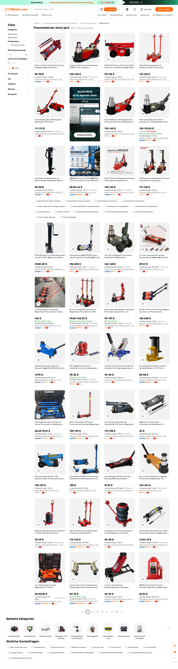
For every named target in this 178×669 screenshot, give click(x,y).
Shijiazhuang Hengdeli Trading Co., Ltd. (153, 324)
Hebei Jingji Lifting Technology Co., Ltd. (119, 79)
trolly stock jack (38, 647)
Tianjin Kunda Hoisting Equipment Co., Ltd (154, 545)
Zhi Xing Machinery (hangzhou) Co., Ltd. (119, 325)
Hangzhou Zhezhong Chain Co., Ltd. (152, 380)
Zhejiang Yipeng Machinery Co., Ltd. (152, 436)
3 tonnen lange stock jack (143, 212)
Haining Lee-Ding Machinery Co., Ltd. (49, 545)
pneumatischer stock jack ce (106, 201)
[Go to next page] (122, 611)
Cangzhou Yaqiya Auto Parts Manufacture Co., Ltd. (85, 436)
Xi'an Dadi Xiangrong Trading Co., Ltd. (49, 436)
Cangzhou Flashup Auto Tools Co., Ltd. (84, 545)
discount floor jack (57, 647)
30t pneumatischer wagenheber (81, 653)
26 (117, 612)
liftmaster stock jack (77, 647)
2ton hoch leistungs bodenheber (86, 212)
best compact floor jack (17, 647)
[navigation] (18, 318)
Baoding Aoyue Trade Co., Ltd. (150, 490)
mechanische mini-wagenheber (117, 206)
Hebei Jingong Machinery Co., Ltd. (48, 325)
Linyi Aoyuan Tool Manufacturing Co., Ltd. (119, 380)
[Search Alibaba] (66, 9)
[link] (175, 646)
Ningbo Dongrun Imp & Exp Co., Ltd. (48, 380)
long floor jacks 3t (42, 212)
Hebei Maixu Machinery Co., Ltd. (82, 79)
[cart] (135, 10)
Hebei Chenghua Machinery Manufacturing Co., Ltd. (119, 269)
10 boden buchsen (15, 653)
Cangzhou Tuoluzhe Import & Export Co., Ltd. (119, 490)
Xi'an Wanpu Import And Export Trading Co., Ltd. (154, 599)
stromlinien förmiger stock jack (140, 653)
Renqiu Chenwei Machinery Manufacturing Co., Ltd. (50, 192)
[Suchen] (110, 9)
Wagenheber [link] (104, 23)
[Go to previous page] (82, 611)
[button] (101, 9)
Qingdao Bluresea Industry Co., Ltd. (83, 490)
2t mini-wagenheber (68, 217)
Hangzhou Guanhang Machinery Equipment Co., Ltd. (119, 436)
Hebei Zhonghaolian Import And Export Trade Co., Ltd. (85, 269)
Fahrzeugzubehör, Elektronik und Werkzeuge (60, 23)
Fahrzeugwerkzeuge (88, 23)
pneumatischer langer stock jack (47, 201)
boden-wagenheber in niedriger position (50, 206)
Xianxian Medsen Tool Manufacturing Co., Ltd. (85, 325)
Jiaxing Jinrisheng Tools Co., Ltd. (151, 269)
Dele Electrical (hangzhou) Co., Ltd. (83, 192)
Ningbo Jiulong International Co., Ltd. (84, 601)
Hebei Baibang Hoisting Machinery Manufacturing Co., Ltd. (50, 134)
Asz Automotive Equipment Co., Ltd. (48, 79)
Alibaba (36, 23)
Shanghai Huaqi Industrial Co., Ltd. (47, 601)
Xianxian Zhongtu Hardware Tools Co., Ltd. (119, 599)
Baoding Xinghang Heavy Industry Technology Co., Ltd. (154, 138)
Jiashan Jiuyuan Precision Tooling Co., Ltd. (85, 382)
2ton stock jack (131, 647)
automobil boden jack (55, 653)
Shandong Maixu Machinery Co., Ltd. (153, 79)
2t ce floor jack (97, 647)
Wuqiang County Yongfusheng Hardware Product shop (119, 545)
